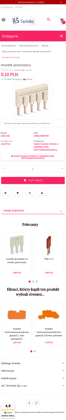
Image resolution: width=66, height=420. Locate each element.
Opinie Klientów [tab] (13, 210)
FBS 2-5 (48, 258)
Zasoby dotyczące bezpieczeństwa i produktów (27, 123)
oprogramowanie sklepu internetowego (38, 412)
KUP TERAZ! (32, 180)
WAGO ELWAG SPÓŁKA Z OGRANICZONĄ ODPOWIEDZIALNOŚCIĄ (46, 147)
